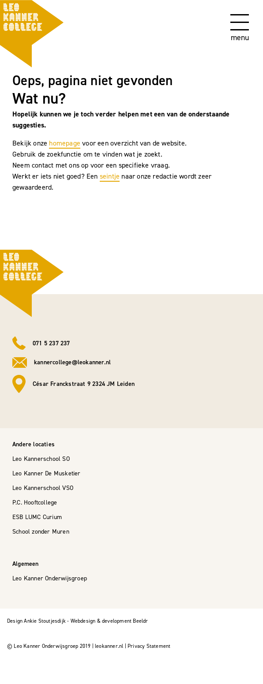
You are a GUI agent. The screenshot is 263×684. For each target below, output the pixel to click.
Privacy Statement (149, 646)
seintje (110, 176)
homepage (64, 143)
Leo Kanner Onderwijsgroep (49, 578)
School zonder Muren (40, 531)
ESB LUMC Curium (37, 517)
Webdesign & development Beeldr (109, 620)
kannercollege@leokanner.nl (72, 362)
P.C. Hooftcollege (34, 502)
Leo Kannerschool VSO (42, 488)
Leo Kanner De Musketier (46, 473)
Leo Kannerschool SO (41, 459)
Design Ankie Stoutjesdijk (36, 620)
